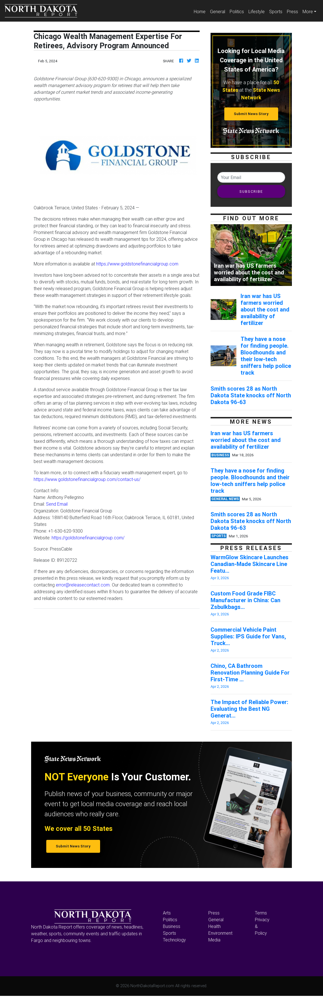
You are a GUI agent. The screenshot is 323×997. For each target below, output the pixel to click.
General (217, 11)
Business (171, 926)
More (308, 11)
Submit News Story (251, 113)
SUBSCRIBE (251, 191)
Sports (275, 11)
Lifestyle (256, 11)
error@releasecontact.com (83, 585)
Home (201, 11)
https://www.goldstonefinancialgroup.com (137, 264)
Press (292, 11)
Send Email (57, 504)
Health (214, 926)
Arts (167, 913)
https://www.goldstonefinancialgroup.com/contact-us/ (87, 479)
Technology (174, 940)
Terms (261, 913)
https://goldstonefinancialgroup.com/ (88, 537)
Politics (237, 11)
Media (214, 940)
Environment (220, 933)
